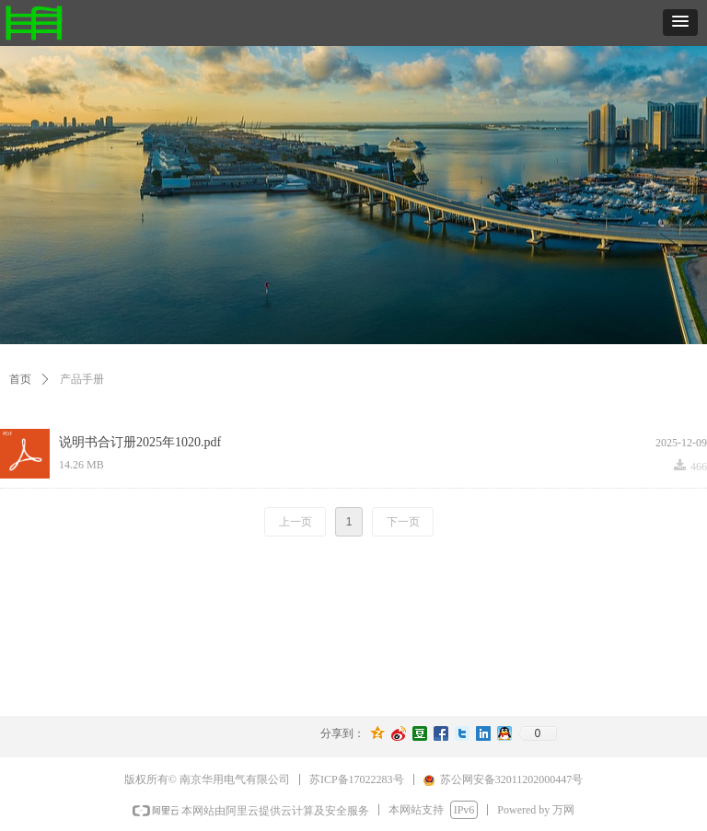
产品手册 (82, 379)
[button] (680, 22)
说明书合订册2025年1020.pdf (140, 442)
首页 (20, 379)
